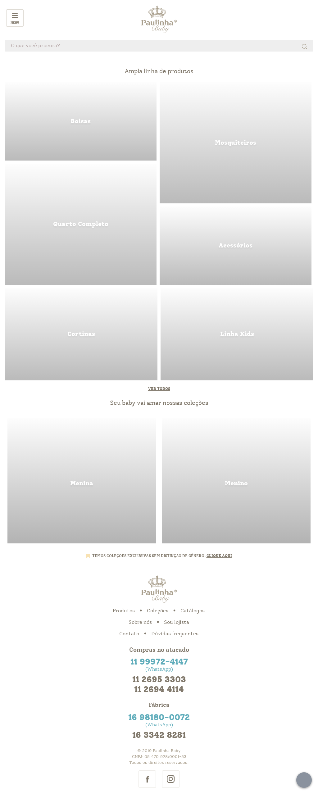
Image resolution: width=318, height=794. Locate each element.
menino (236, 480)
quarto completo (81, 224)
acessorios (235, 245)
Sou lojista (176, 622)
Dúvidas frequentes (174, 633)
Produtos (124, 610)
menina (81, 480)
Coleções (157, 610)
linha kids (237, 334)
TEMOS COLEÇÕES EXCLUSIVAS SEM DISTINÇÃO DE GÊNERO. (149, 556)
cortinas (81, 334)
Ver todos (159, 389)
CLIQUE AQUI (219, 556)
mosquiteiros (235, 142)
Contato (129, 633)
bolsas (81, 121)
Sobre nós (140, 622)
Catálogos (192, 610)
